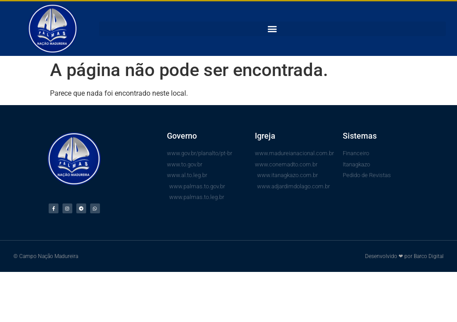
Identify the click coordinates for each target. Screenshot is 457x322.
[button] (272, 28)
